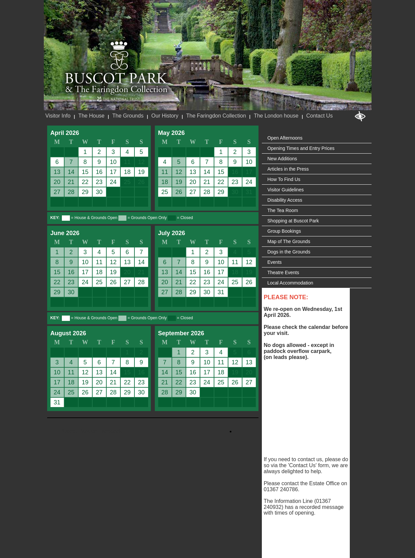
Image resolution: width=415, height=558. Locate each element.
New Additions (282, 158)
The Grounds (127, 116)
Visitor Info (58, 116)
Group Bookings (284, 231)
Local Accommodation (290, 283)
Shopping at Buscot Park (293, 220)
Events (275, 262)
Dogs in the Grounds (289, 251)
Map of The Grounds (289, 241)
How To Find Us (284, 179)
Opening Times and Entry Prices (301, 148)
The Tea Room (283, 210)
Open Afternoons (285, 138)
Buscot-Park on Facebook (91, 431)
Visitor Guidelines (286, 189)
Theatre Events (283, 272)
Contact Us (319, 116)
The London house (276, 116)
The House (91, 116)
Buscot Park (116, 68)
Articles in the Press (288, 169)
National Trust (118, 99)
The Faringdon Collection (216, 116)
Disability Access (285, 200)
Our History (165, 116)
